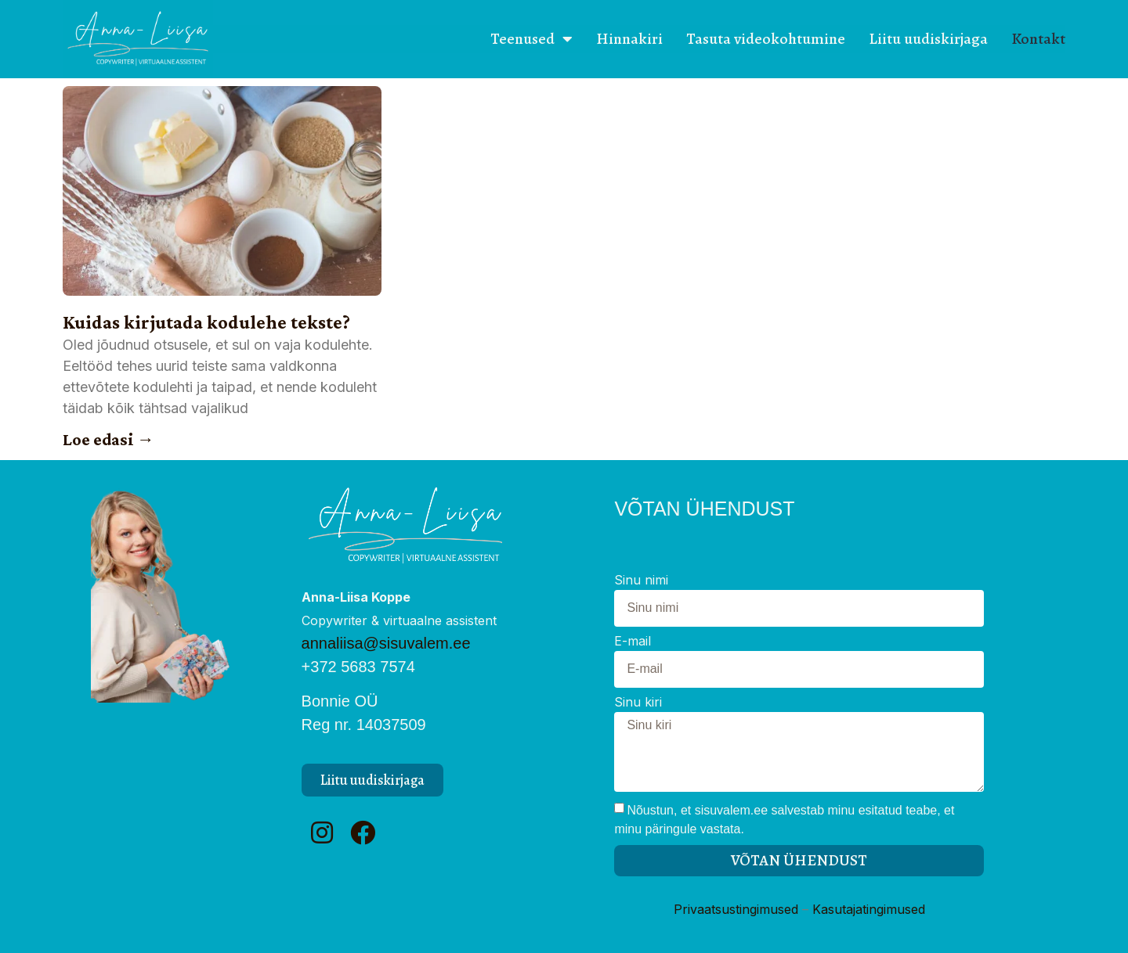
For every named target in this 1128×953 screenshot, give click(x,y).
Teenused (531, 39)
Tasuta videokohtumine (765, 38)
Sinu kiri (638, 703)
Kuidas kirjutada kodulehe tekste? (206, 322)
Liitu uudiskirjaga (928, 38)
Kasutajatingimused (868, 909)
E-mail (632, 642)
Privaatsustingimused (736, 909)
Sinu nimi (641, 581)
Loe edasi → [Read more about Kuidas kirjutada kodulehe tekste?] (108, 439)
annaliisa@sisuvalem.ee (386, 643)
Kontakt (1038, 38)
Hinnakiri (629, 38)
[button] (372, 780)
